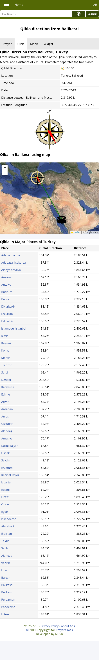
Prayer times (64, 630)
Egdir (4, 512)
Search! (92, 14)
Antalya (6, 284)
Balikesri (7, 585)
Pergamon (8, 600)
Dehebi (6, 380)
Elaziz (5, 497)
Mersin (5, 358)
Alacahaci (7, 526)
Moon (34, 44)
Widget (48, 44)
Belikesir (7, 592)
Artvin (5, 402)
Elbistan (6, 534)
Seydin (5, 460)
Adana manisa (10, 255)
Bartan (5, 578)
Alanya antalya (11, 270)
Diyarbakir (8, 306)
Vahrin (5, 563)
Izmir (4, 336)
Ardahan (7, 409)
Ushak (5, 453)
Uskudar (7, 424)
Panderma (8, 607)
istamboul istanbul (13, 328)
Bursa (5, 299)
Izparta (6, 482)
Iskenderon (8, 519)
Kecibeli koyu (10, 475)
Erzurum (7, 314)
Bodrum (6, 292)
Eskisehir (7, 321)
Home (19, 5)
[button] (37, 176)
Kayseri (6, 343)
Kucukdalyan (9, 446)
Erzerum (7, 468)
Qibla (20, 44)
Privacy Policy (49, 626)
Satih (4, 548)
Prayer (7, 44)
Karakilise (7, 387)
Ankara (6, 277)
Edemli (5, 490)
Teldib (5, 541)
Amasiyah (7, 438)
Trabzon (6, 365)
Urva (4, 570)
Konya (5, 350)
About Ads (68, 626)
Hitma (5, 614)
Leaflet (75, 232)
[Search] (35, 14)
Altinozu (6, 556)
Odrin (5, 504)
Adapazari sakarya (13, 263)
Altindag (6, 431)
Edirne (5, 394)
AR (95, 5)
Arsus (5, 416)
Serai (4, 372)
